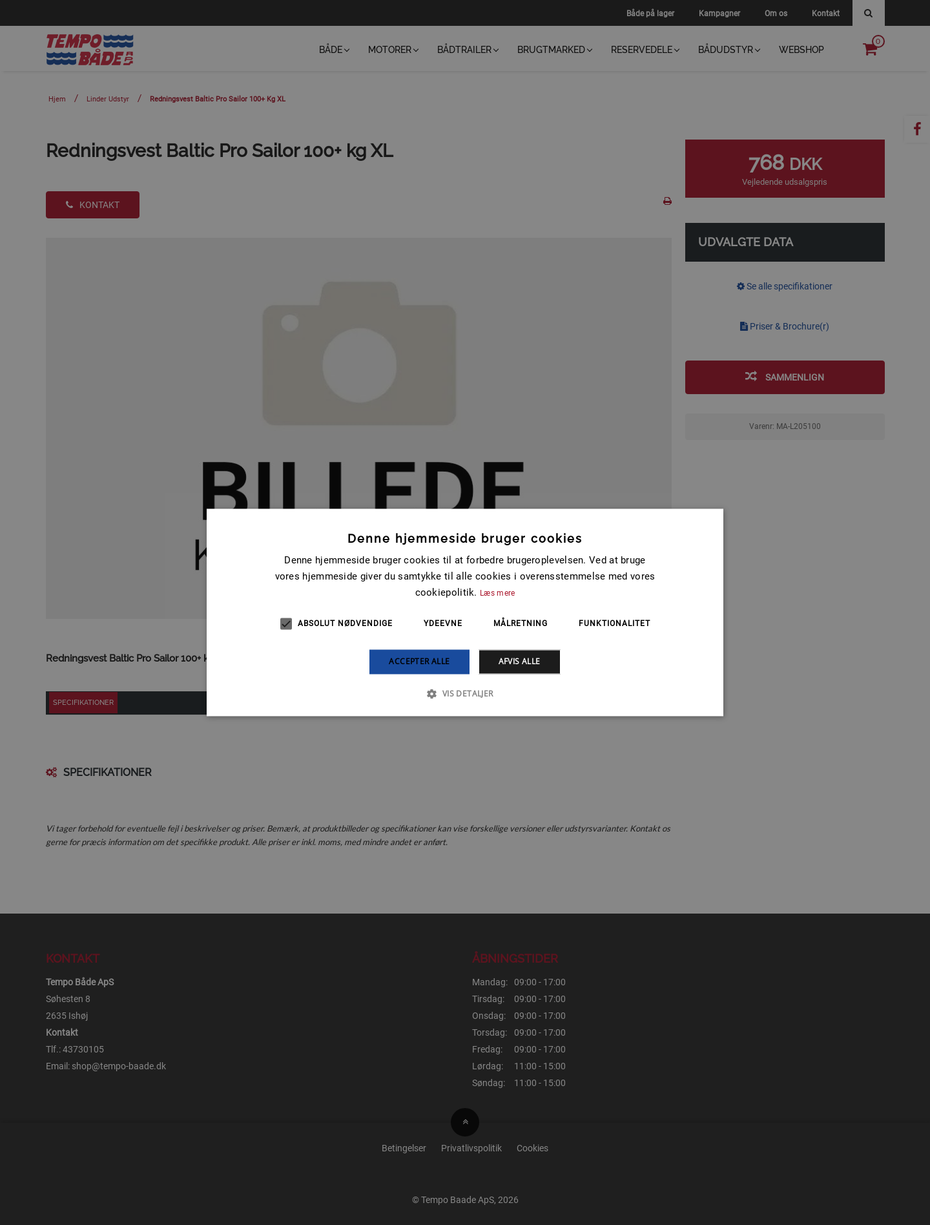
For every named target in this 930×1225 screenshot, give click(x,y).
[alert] (465, 612)
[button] (465, 693)
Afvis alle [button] (520, 661)
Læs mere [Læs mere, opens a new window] (497, 593)
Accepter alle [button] (419, 661)
